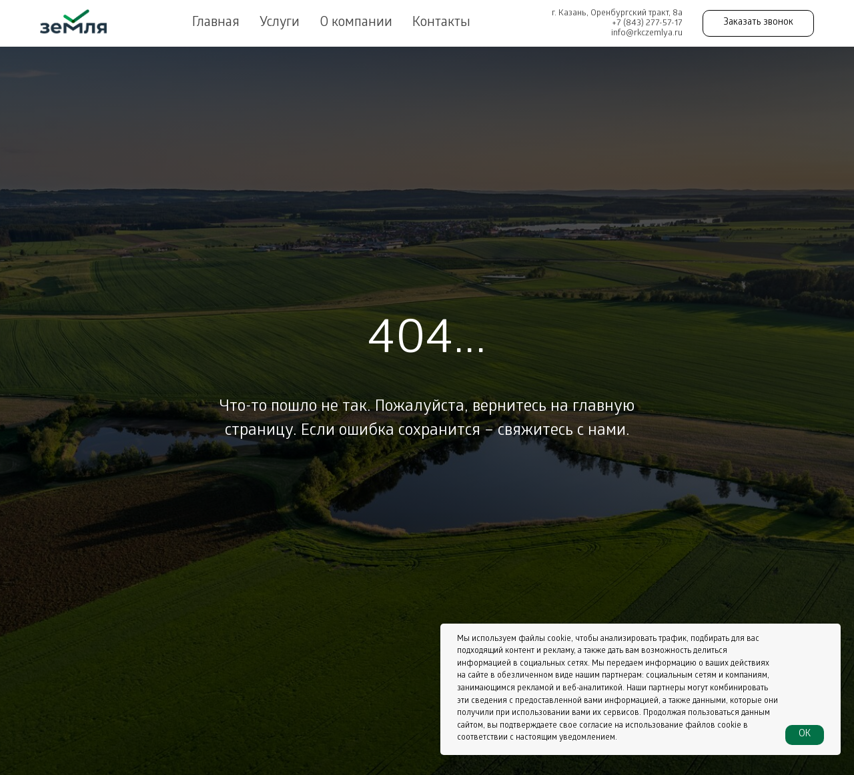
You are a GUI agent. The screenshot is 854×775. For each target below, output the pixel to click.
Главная (216, 23)
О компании (356, 23)
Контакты (441, 23)
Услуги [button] (280, 23)
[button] (758, 23)
